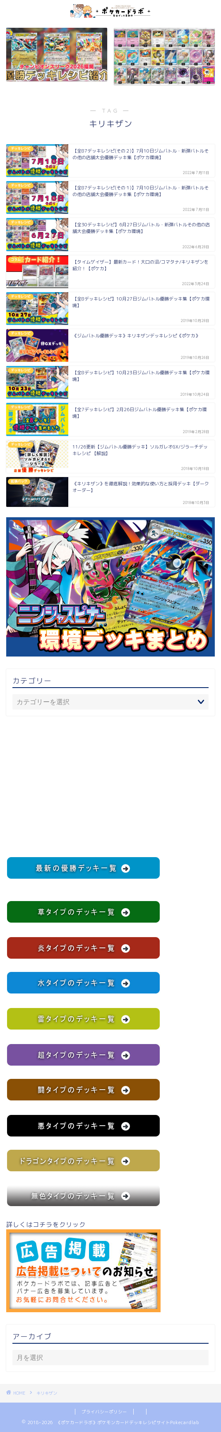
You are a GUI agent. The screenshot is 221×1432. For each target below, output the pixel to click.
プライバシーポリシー (104, 1412)
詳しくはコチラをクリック (83, 1266)
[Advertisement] (110, 786)
